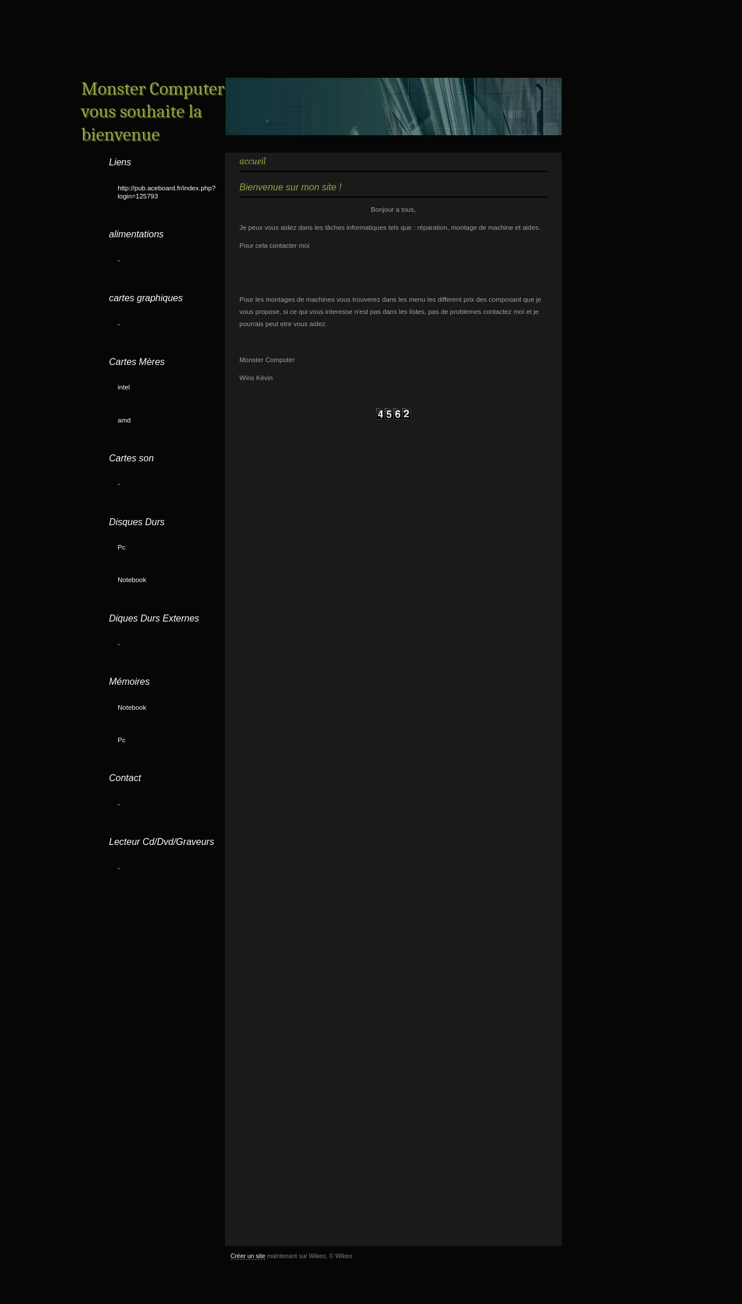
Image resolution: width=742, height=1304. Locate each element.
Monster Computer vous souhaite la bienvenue (152, 111)
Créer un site (248, 1255)
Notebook (132, 579)
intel (124, 387)
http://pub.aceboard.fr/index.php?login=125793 (167, 192)
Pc (121, 547)
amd (124, 420)
